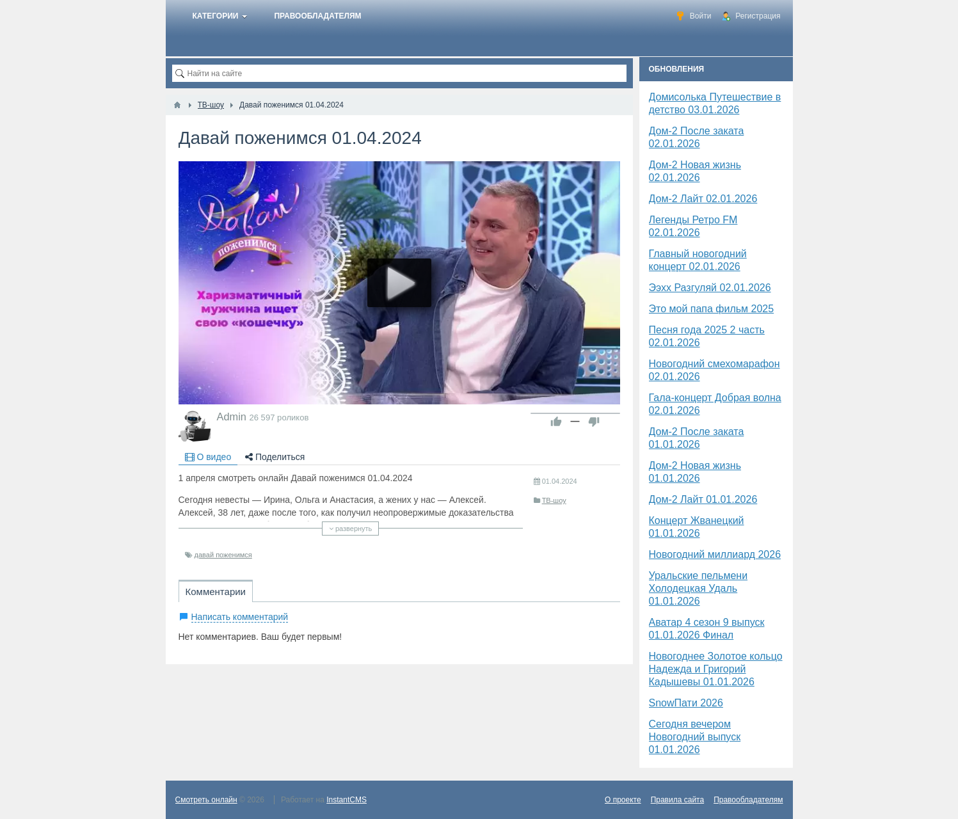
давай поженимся (223, 555)
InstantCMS (346, 799)
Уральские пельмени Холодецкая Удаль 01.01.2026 (698, 588)
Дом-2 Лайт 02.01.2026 (703, 198)
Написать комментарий (240, 617)
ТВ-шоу (554, 500)
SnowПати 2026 (686, 702)
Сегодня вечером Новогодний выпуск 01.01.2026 (695, 737)
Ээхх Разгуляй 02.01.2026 (710, 287)
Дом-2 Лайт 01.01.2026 (703, 499)
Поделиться (275, 457)
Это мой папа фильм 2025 (711, 308)
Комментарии (216, 591)
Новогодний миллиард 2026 (715, 554)
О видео (208, 457)
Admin (231, 416)
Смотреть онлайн (206, 799)
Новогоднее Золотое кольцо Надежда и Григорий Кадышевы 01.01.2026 (716, 669)
